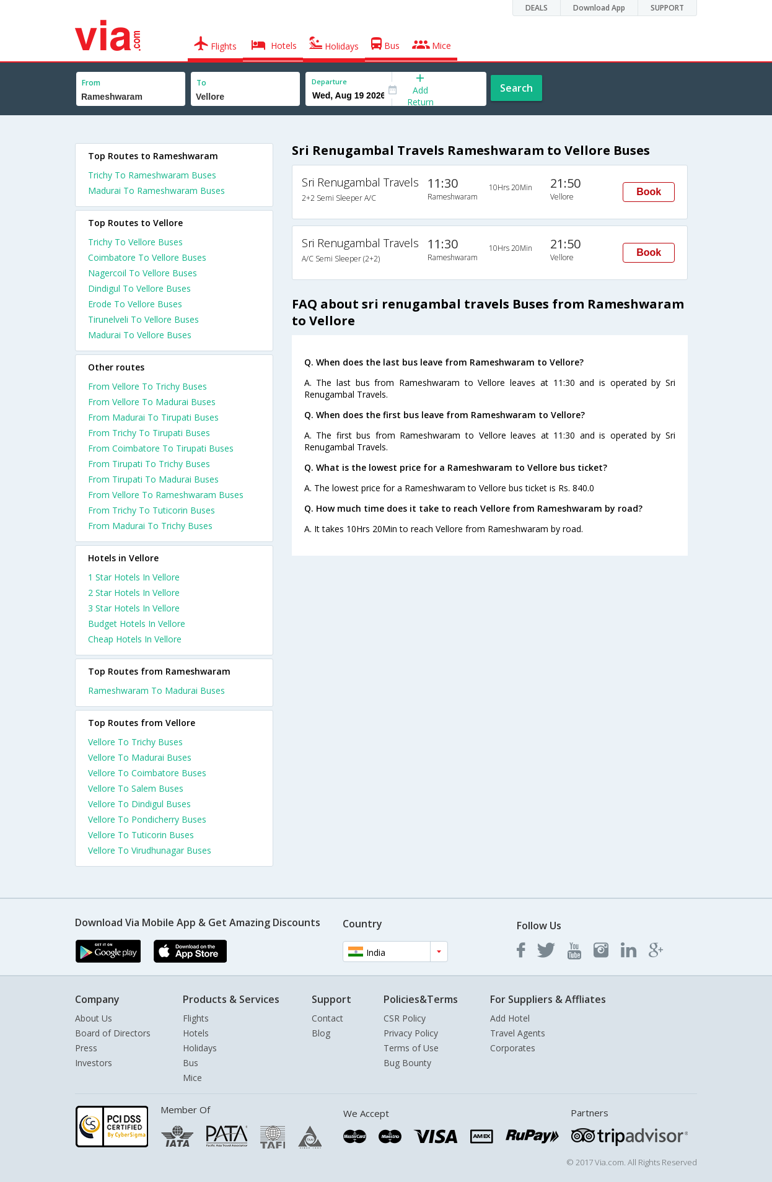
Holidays (200, 1048)
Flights (196, 1018)
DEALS (536, 7)
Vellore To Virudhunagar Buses (149, 850)
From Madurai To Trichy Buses (150, 526)
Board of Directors (113, 1033)
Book (648, 191)
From (91, 82)
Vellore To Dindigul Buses (139, 804)
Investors (93, 1063)
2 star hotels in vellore (134, 592)
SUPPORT (667, 7)
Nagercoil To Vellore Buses (142, 273)
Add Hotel (510, 1018)
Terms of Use (411, 1048)
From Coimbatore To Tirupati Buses (161, 448)
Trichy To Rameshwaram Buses (152, 175)
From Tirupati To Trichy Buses (149, 464)
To (201, 82)
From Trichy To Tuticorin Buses (151, 510)
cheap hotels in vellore (135, 639)
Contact (327, 1018)
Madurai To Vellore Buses (139, 335)
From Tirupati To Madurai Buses (153, 479)
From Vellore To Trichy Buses (147, 386)
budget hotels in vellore (136, 623)
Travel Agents (517, 1033)
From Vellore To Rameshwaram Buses (165, 495)
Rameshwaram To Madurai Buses (156, 690)
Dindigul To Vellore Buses (139, 288)
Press (86, 1048)
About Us (93, 1018)
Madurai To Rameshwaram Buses (156, 190)
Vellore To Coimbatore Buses (147, 773)
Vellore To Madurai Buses (139, 757)
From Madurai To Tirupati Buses (153, 417)
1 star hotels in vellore (134, 577)
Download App (599, 7)
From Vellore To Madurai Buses (152, 402)
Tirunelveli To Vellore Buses (143, 319)
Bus (190, 1063)
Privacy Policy (411, 1033)
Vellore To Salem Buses (135, 788)
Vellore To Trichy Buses (135, 742)
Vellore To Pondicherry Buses (147, 819)
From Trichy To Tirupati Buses (149, 433)
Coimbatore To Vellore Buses (147, 257)
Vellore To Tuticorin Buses (141, 835)
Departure (329, 81)
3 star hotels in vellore (134, 608)
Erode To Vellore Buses (135, 304)
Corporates (512, 1048)
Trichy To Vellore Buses (135, 242)
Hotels (196, 1033)
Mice (192, 1078)
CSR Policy (405, 1018)
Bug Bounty (407, 1063)
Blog (321, 1033)
